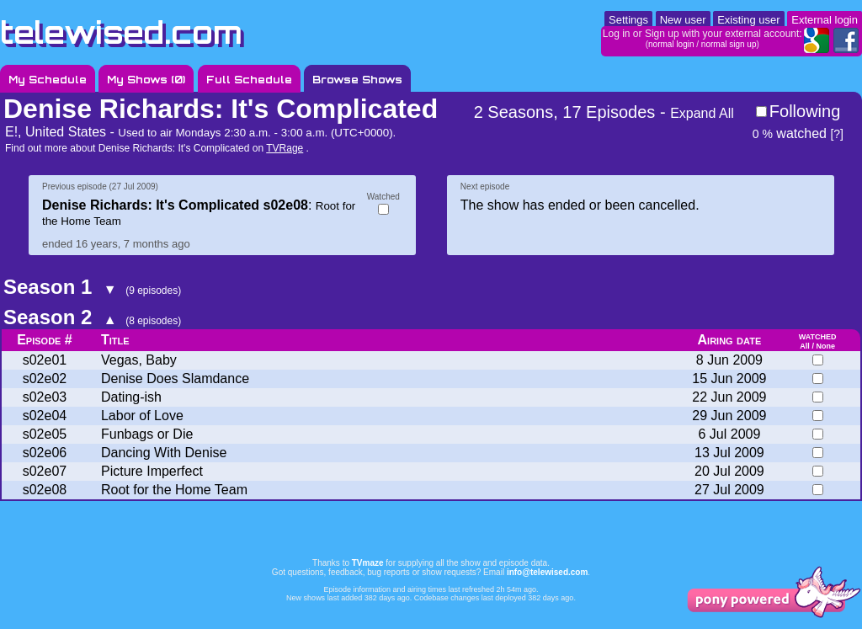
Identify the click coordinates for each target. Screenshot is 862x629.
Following (804, 111)
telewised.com (121, 32)
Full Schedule (249, 79)
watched (790, 133)
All (805, 346)
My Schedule (47, 79)
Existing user (748, 19)
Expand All (702, 113)
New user (683, 19)
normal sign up (729, 44)
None (825, 346)
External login (824, 19)
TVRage (284, 148)
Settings (628, 19)
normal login (671, 44)
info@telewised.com (547, 572)
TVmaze (368, 563)
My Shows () (146, 79)
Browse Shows (357, 79)
